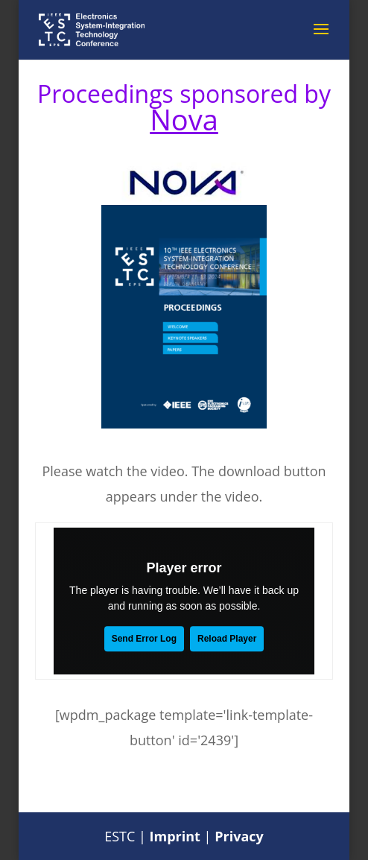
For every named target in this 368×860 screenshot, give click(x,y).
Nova (184, 119)
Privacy (239, 836)
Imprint (175, 836)
